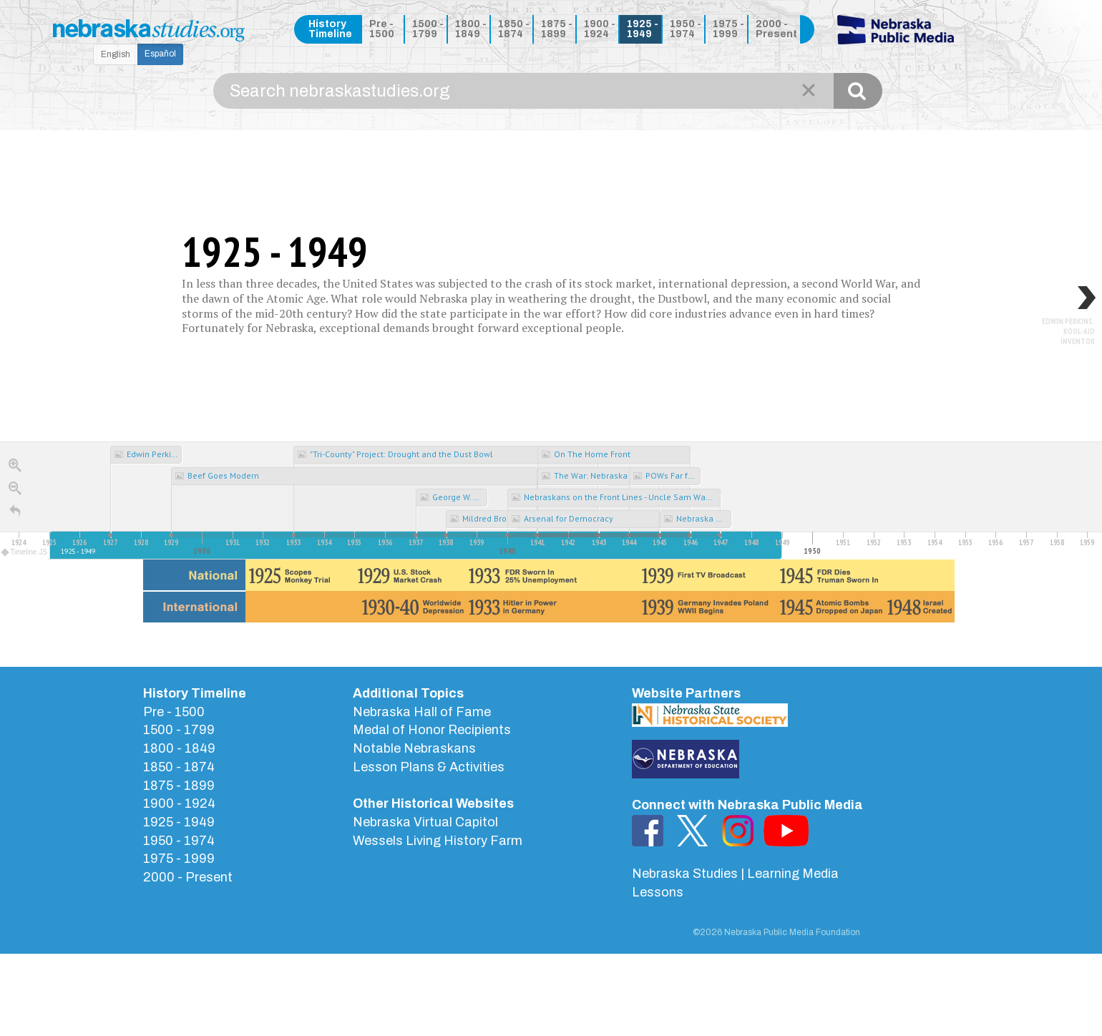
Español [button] (160, 54)
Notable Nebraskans (414, 748)
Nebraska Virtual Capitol (425, 822)
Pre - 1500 (381, 29)
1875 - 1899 (556, 29)
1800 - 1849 (471, 29)
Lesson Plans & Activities (428, 767)
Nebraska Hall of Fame (422, 712)
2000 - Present (775, 29)
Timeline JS (24, 552)
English (115, 54)
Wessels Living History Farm (437, 841)
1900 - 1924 (599, 29)
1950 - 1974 (685, 29)
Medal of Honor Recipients (432, 730)
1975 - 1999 (728, 29)
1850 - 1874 (514, 29)
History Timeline (330, 29)
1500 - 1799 (428, 29)
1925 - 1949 (642, 29)
